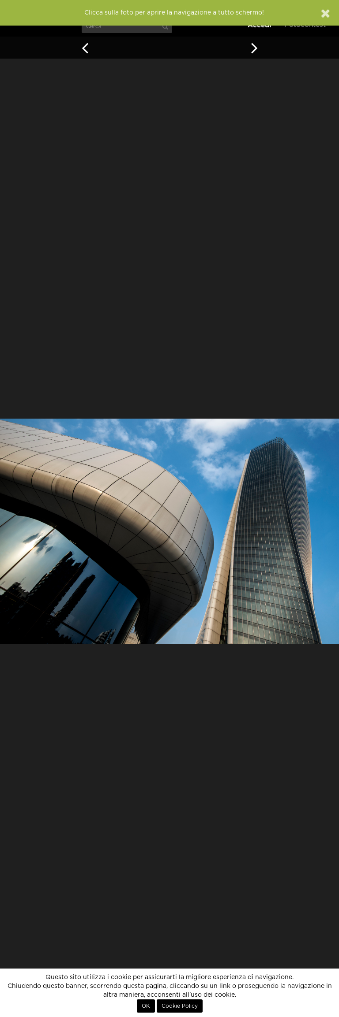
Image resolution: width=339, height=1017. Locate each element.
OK (146, 1006)
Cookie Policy (180, 1006)
